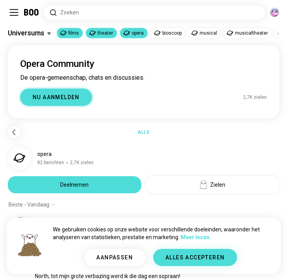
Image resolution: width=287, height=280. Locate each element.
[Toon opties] (32, 204)
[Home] (31, 12)
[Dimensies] (274, 12)
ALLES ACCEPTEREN (194, 257)
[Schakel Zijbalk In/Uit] (14, 12)
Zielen (212, 184)
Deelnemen (74, 185)
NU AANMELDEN (56, 97)
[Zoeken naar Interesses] (154, 12)
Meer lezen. (196, 237)
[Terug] (14, 132)
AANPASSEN (114, 257)
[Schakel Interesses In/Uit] (29, 33)
